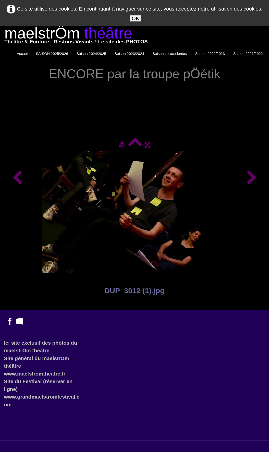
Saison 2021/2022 (248, 53)
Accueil (22, 53)
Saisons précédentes (170, 53)
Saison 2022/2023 (210, 53)
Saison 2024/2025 (91, 53)
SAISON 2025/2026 (52, 53)
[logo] (76, 37)
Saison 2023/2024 (129, 53)
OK (135, 18)
